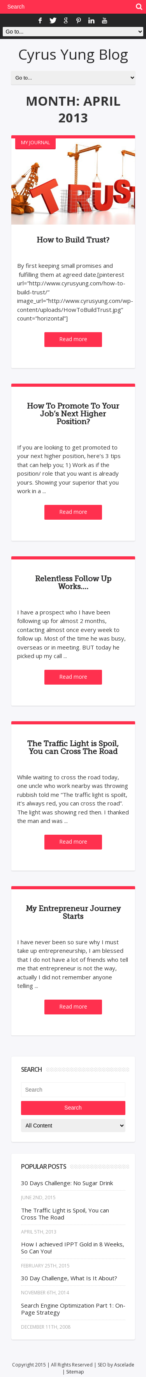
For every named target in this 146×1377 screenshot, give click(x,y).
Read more (73, 339)
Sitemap (75, 1371)
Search (72, 1107)
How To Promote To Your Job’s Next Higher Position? (73, 414)
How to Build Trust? (73, 240)
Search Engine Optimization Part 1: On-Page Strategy (73, 1308)
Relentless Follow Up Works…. (73, 583)
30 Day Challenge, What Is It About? (69, 1278)
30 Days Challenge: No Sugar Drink (67, 1183)
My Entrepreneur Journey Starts (73, 912)
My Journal (35, 142)
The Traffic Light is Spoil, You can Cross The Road (73, 748)
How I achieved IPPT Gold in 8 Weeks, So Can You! (72, 1247)
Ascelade (124, 1364)
